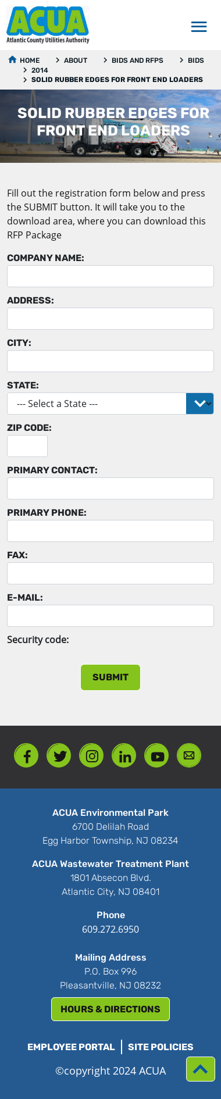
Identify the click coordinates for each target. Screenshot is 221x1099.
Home (30, 60)
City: (19, 342)
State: (23, 385)
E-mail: (25, 597)
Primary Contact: (52, 470)
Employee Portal (71, 1046)
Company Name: (45, 257)
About (75, 60)
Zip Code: (29, 427)
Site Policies (161, 1046)
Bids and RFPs (137, 60)
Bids (196, 60)
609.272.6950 (110, 929)
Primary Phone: (47, 512)
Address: (30, 300)
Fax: (17, 555)
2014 (39, 70)
